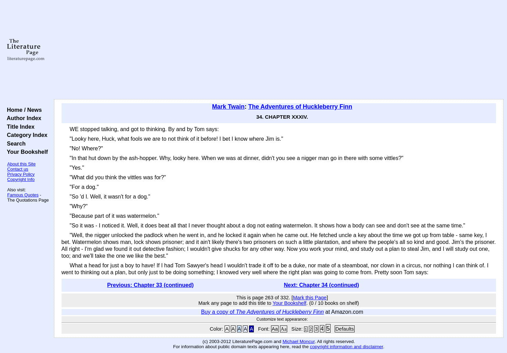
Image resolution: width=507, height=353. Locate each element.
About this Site (21, 164)
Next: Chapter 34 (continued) (321, 285)
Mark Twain (228, 106)
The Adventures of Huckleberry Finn (300, 106)
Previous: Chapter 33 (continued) (150, 285)
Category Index (25, 135)
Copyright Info (21, 179)
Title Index (19, 127)
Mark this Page (310, 297)
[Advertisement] (278, 50)
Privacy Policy (21, 174)
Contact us (17, 169)
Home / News (23, 110)
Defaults (344, 329)
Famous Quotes (23, 194)
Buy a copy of (262, 312)
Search (14, 143)
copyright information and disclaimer (346, 346)
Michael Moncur (298, 341)
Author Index (22, 118)
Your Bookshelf (26, 152)
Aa (275, 329)
